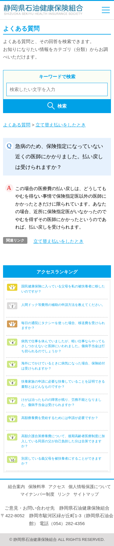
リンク (63, 494)
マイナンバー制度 (37, 494)
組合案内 (16, 486)
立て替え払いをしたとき (61, 124)
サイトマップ (86, 494)
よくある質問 (16, 124)
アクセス (56, 486)
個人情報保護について (89, 486)
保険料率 (36, 486)
